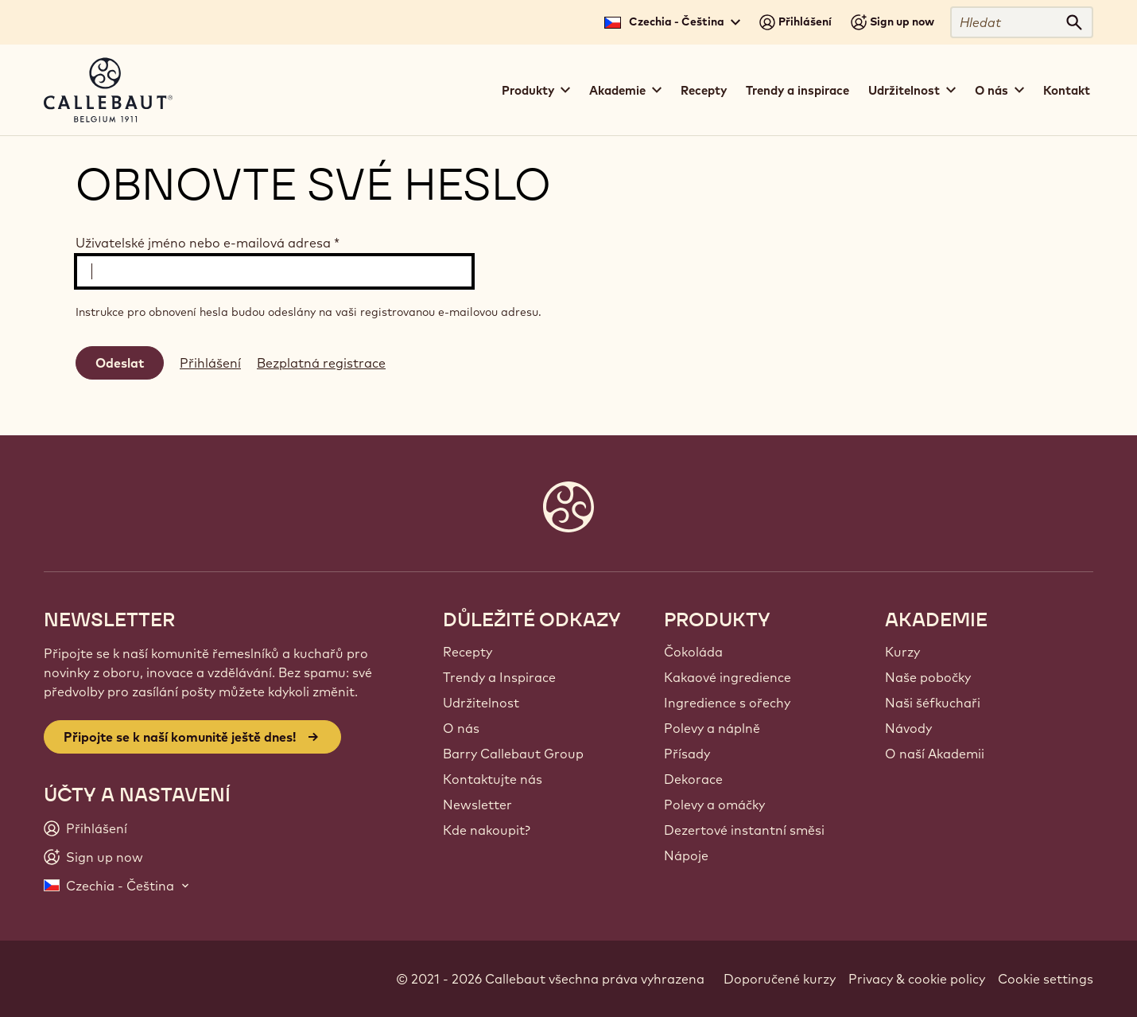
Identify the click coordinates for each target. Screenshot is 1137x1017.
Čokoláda (693, 652)
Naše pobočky (928, 677)
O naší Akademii (934, 754)
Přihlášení (210, 363)
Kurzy (902, 652)
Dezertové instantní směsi (744, 830)
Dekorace (693, 779)
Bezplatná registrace (321, 363)
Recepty (704, 90)
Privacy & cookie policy (916, 979)
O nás (461, 728)
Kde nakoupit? (486, 830)
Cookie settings (1045, 979)
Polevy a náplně (712, 728)
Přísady (687, 754)
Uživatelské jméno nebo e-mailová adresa (208, 243)
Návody (908, 728)
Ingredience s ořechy (727, 703)
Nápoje (686, 855)
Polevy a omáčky (714, 804)
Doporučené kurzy (780, 979)
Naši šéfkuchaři (932, 703)
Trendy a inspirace (797, 90)
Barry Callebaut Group (513, 754)
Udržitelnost (481, 703)
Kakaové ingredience (727, 677)
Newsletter (477, 804)
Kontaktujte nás (492, 779)
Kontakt (1066, 90)
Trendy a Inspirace (499, 677)
